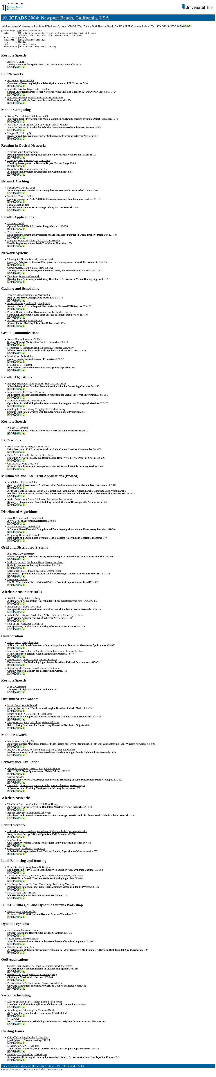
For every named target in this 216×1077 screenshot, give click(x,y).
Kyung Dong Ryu (29, 467)
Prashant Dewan (15, 987)
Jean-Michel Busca (31, 459)
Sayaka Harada (14, 942)
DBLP (19, 31)
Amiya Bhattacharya (52, 987)
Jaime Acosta (26, 789)
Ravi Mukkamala (42, 352)
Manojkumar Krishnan (18, 404)
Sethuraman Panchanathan (59, 503)
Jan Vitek (45, 817)
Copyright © (6, 1073)
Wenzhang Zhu (26, 128)
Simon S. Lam (27, 84)
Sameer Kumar (14, 343)
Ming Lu (49, 387)
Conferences (15, 1070)
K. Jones (79, 619)
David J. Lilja (27, 192)
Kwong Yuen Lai (15, 120)
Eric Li (23, 495)
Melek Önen (13, 360)
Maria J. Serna (46, 272)
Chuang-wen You (30, 978)
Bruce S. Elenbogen (41, 718)
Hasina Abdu (13, 718)
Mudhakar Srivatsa (16, 93)
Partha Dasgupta (32, 987)
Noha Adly (31, 307)
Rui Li (10, 646)
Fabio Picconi (14, 459)
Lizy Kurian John (28, 486)
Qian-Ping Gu (31, 164)
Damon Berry (26, 450)
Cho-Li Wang (41, 128)
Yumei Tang (28, 1058)
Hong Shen (22, 209)
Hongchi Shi (23, 602)
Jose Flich (35, 879)
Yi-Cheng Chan (15, 888)
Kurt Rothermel (29, 709)
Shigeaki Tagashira (36, 575)
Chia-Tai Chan (31, 888)
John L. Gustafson (16, 691)
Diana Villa (12, 789)
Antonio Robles (62, 879)
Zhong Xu (12, 871)
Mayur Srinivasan (36, 503)
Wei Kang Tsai (31, 1050)
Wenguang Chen (102, 495)
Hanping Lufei (46, 263)
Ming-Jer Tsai (14, 844)
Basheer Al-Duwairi (17, 324)
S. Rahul (11, 369)
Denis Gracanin (30, 663)
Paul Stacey (13, 450)
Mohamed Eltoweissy (63, 352)
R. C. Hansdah (24, 369)
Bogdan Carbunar (16, 817)
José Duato (77, 879)
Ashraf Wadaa (14, 619)
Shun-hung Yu (14, 1014)
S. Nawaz (26, 718)
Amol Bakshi (13, 610)
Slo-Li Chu (12, 1023)
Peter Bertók (42, 120)
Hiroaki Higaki (30, 942)
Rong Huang (24, 871)
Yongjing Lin (41, 413)
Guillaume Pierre (35, 566)
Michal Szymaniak (16, 566)
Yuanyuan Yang (15, 156)
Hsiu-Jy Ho (12, 951)
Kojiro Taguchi (14, 672)
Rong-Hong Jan (35, 628)
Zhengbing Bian (15, 164)
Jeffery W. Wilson (31, 753)
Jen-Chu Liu (31, 808)
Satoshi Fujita (53, 575)
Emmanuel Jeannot (30, 934)
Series (36, 1070)
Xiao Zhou (44, 164)
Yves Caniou (13, 934)
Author (81, 1070)
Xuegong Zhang (85, 495)
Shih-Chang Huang (16, 628)
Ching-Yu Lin (14, 1041)
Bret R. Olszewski (60, 789)
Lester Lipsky (36, 772)
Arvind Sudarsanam (17, 503)
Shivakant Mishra (73, 655)
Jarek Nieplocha (39, 404)
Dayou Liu (22, 387)
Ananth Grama (55, 101)
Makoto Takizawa (50, 672)
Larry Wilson (44, 619)
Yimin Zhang (69, 495)
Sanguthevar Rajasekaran (19, 173)
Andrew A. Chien (15, 66)
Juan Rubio (12, 486)
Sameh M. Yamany (63, 970)
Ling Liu (45, 93)
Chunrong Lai (54, 495)
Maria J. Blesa (30, 272)
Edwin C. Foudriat (43, 970)
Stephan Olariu (29, 619)
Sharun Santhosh (29, 263)
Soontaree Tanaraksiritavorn (50, 655)
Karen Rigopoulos (65, 753)
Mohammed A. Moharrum (20, 352)
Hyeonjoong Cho (42, 316)
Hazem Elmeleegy (16, 307)
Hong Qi (11, 387)
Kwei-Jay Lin (14, 896)
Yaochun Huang (57, 413)
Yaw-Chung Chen (48, 888)
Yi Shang (35, 602)
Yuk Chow (12, 128)
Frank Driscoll (48, 753)
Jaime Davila (39, 173)
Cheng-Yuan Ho (66, 888)
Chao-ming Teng (48, 978)
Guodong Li (13, 413)
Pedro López (47, 879)
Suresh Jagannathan (37, 101)
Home (5, 1070)
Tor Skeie (12, 879)
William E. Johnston (17, 432)
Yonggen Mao (14, 299)
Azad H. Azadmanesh (18, 522)
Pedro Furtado (14, 236)
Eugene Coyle (41, 450)
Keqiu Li (11, 209)
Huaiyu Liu (12, 84)
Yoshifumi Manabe (16, 530)
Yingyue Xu (13, 137)
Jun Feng (11, 558)
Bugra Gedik (33, 93)
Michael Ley (41, 1073)
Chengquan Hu (36, 387)
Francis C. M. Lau (58, 128)
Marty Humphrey (25, 558)
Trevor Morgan (77, 789)
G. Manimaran (35, 324)
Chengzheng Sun (30, 646)
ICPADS (18, 18)
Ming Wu (12, 244)
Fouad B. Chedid (15, 227)
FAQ (43, 1070)
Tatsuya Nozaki (15, 726)
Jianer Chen (39, 852)
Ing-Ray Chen (29, 745)
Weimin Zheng (118, 495)
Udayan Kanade (15, 781)
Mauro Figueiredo (16, 396)
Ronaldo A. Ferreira (17, 101)
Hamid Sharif (36, 522)
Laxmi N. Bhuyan (41, 871)
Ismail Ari (12, 200)
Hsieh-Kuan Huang (48, 808)
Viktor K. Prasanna (31, 610)
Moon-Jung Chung (27, 244)
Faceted (61, 1070)
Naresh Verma (14, 745)
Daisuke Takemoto (16, 575)
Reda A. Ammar (52, 772)
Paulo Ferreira (55, 1006)
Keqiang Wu (13, 192)
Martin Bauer (13, 709)
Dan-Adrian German (17, 583)
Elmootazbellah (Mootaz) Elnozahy (69, 835)
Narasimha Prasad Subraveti (21, 655)
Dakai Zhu (12, 835)
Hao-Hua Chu (29, 896)
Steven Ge (42, 495)
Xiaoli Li (11, 602)
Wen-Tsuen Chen (15, 808)
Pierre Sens (47, 459)
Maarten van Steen (54, 566)
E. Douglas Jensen (61, 316)
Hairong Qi (25, 137)
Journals (27, 1070)
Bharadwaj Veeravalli (29, 280)
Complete (71, 1070)
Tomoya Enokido (31, 672)
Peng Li (11, 316)
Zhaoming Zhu (29, 299)
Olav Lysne (23, 879)
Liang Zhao (60, 387)
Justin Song (13, 495)
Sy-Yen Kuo (42, 1041)
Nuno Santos (25, 1006)
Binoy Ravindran (24, 316)
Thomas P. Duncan (48, 663)
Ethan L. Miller (25, 200)
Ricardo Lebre (40, 1006)
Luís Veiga (12, 1006)
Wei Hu (31, 495)
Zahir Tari (30, 120)
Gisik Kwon (13, 467)
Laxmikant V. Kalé (32, 343)
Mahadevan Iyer (15, 1050)
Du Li (18, 646)
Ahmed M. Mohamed (17, 772)
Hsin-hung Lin (29, 1014)
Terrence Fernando (35, 396)
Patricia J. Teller (42, 789)
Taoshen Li (27, 852)
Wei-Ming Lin (27, 951)
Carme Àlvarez (14, 272)
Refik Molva (27, 360)
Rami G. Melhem (27, 835)
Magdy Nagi (44, 307)
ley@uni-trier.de (54, 1073)
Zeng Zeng (12, 280)
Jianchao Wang (31, 156)
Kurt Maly (28, 970)
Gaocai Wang (13, 852)
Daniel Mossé (44, 835)
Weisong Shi (13, 263)
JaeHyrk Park (33, 530)
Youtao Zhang (27, 413)
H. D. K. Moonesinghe (48, 244)
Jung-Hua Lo (28, 1041)
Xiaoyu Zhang (14, 663)
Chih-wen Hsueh (46, 1014)
